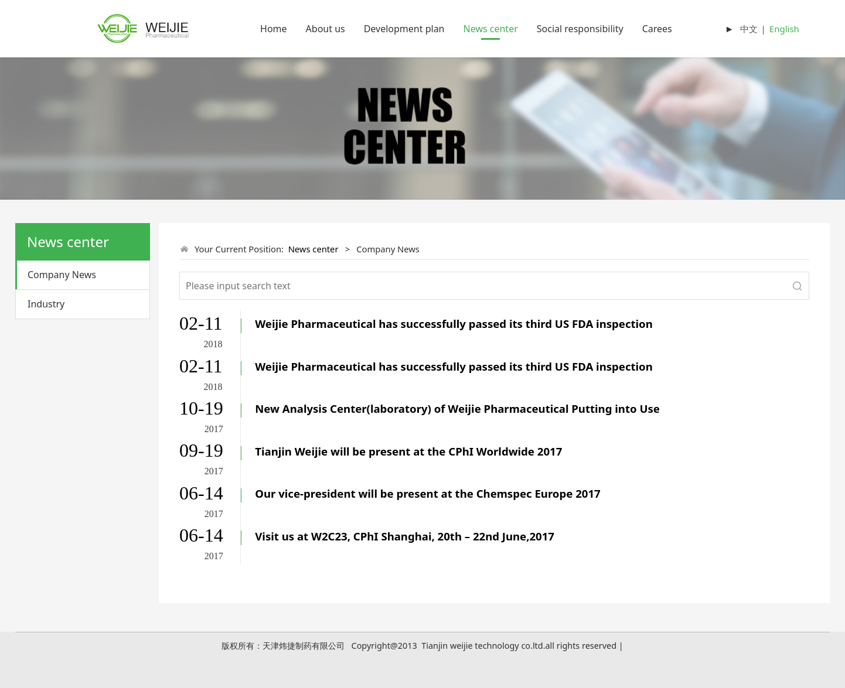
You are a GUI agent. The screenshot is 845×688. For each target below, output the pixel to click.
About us (325, 28)
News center (491, 28)
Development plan (404, 28)
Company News (62, 274)
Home (273, 28)
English (784, 29)
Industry (46, 303)
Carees (657, 28)
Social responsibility (580, 28)
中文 (749, 29)
